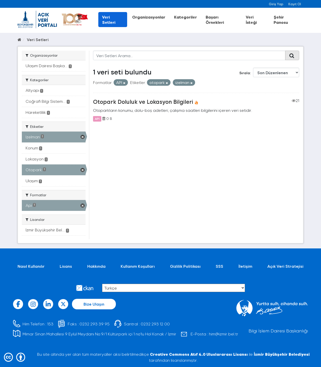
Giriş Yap (276, 4)
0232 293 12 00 (155, 323)
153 (50, 323)
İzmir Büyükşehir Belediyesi (282, 354)
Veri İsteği (251, 19)
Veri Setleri (108, 19)
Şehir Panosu (281, 19)
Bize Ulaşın (94, 304)
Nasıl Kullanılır (31, 266)
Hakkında (96, 266)
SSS (219, 266)
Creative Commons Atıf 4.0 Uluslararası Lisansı (199, 354)
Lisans (66, 266)
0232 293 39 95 (94, 323)
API (97, 119)
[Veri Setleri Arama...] (189, 55)
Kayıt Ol (294, 4)
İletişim (245, 266)
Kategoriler (185, 17)
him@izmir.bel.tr (223, 333)
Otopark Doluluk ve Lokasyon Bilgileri (143, 101)
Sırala (244, 72)
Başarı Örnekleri (215, 19)
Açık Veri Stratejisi (285, 266)
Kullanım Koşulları (138, 266)
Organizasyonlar (148, 17)
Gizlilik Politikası (185, 266)
